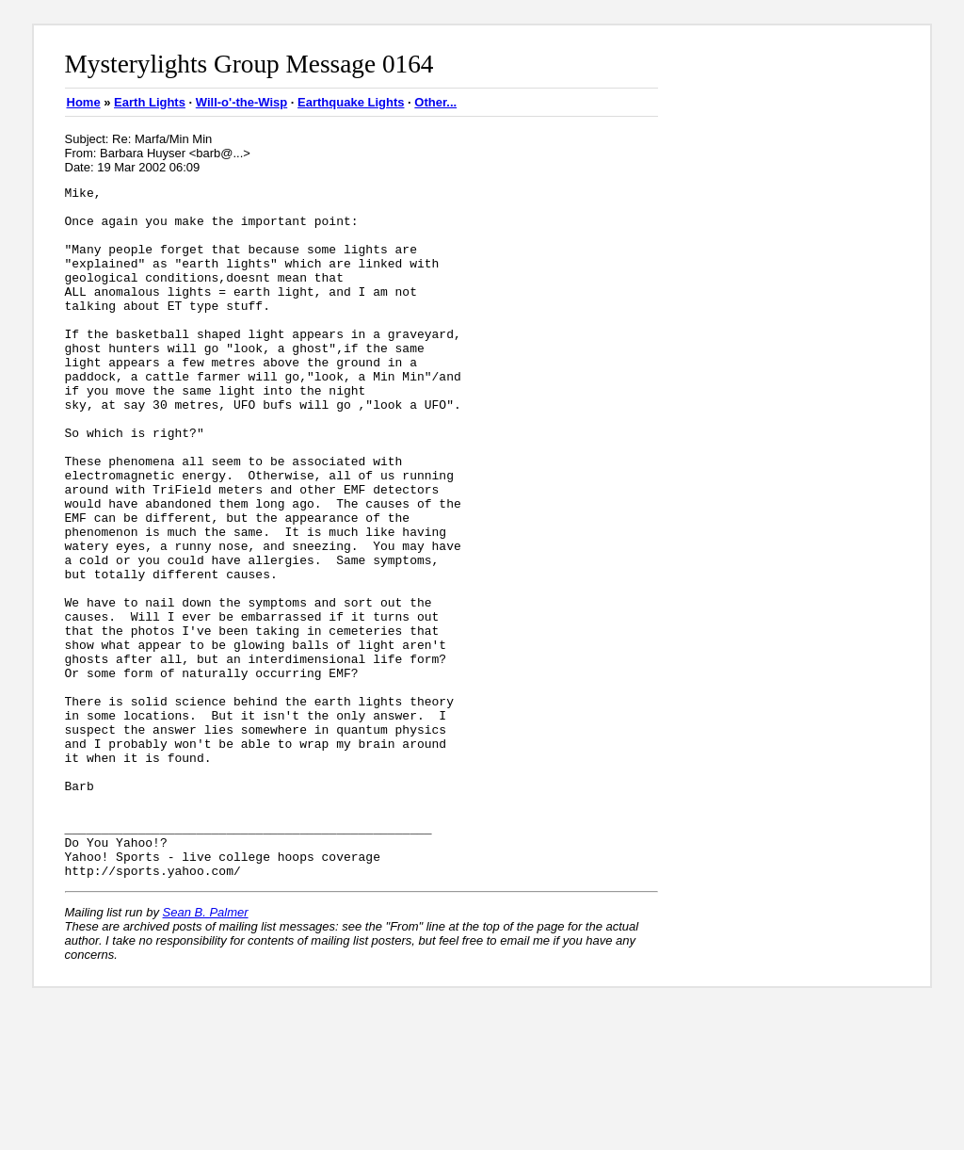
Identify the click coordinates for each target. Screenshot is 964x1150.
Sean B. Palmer (206, 1051)
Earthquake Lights (350, 102)
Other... (435, 102)
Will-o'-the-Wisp (241, 102)
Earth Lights (149, 102)
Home (84, 102)
